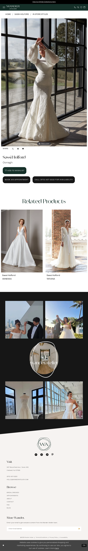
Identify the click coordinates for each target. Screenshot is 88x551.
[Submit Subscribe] (79, 528)
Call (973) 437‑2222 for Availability (54, 180)
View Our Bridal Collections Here (44, 2)
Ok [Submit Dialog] (84, 545)
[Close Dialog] (3, 546)
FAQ (8, 505)
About (9, 498)
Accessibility (64, 537)
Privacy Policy (54, 537)
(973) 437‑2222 (12, 476)
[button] (4, 7)
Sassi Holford (22, 14)
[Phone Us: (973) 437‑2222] (75, 7)
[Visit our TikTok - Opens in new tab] (47, 454)
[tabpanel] (44, 82)
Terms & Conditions (41, 537)
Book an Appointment (16, 180)
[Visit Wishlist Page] (81, 7)
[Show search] (78, 7)
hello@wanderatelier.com (17, 479)
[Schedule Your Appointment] (84, 7)
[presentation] (22, 241)
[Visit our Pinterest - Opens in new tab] (52, 454)
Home (8, 14)
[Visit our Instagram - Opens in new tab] (41, 454)
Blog (9, 508)
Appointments (12, 495)
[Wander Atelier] (13, 7)
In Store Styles (40, 14)
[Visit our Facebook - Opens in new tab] (36, 454)
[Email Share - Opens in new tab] (23, 149)
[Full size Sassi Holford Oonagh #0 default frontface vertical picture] (44, 82)
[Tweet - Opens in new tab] (13, 149)
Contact (10, 502)
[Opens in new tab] (24, 320)
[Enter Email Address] (44, 529)
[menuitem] (4, 7)
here (57, 548)
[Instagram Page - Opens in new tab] (44, 359)
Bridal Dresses (13, 492)
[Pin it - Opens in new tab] (18, 149)
